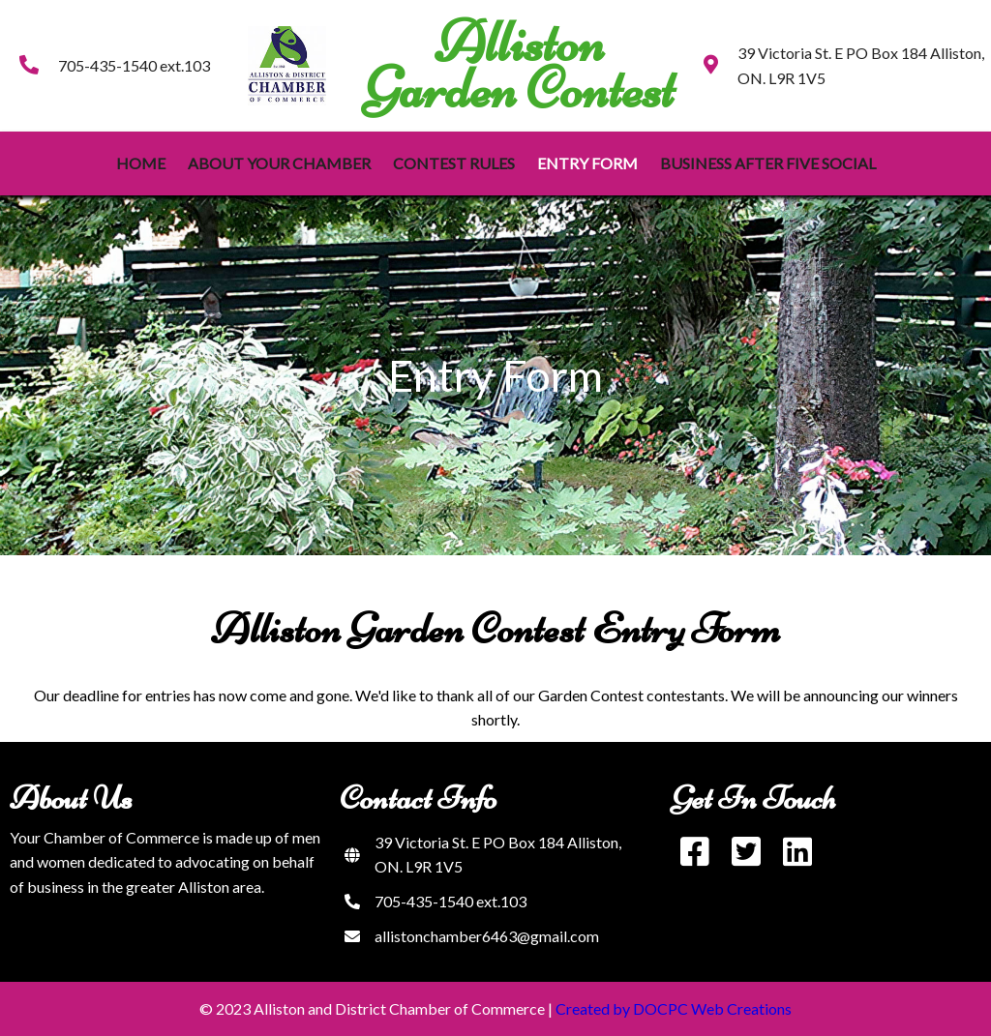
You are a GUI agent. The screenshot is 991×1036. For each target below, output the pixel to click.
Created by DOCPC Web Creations (674, 1008)
